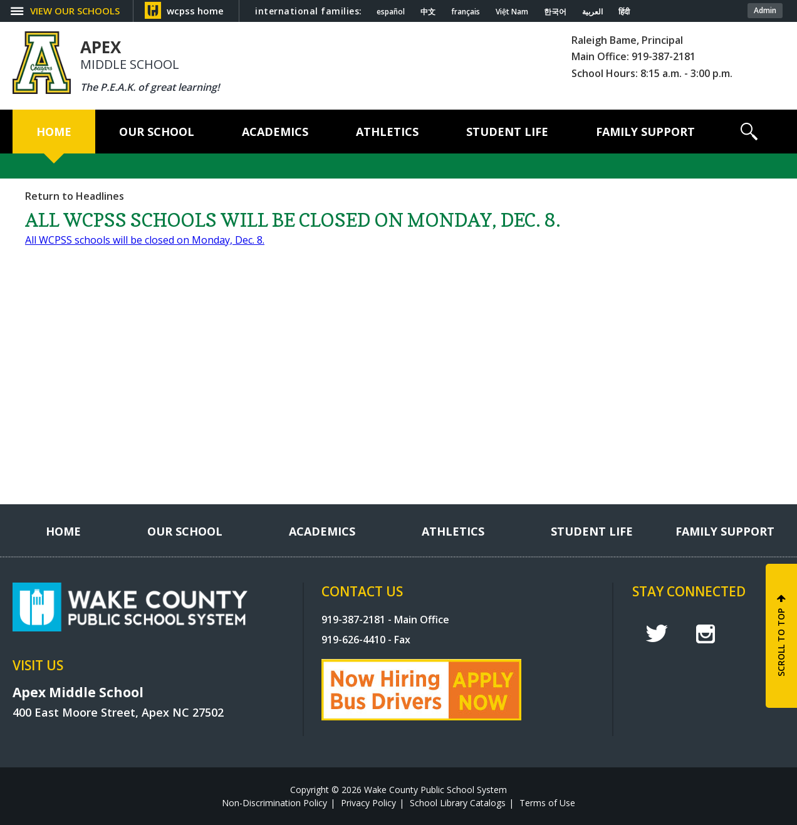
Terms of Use (547, 803)
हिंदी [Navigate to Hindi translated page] (624, 12)
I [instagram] (705, 634)
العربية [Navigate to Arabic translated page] (592, 12)
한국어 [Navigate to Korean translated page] (555, 12)
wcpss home (195, 10)
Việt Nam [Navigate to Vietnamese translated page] (512, 12)
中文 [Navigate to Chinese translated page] (427, 12)
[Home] (54, 131)
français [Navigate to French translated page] (465, 12)
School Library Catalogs (458, 803)
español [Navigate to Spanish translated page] (391, 12)
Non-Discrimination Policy (274, 803)
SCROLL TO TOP (781, 642)
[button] (749, 131)
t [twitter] (656, 633)
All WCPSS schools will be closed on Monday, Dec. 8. (144, 240)
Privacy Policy (368, 803)
